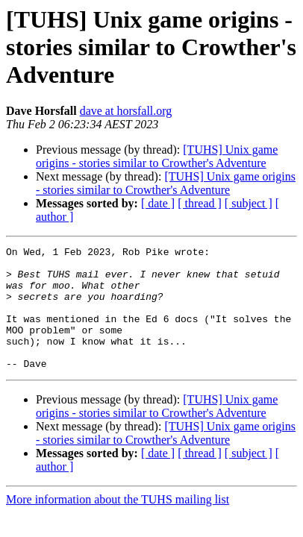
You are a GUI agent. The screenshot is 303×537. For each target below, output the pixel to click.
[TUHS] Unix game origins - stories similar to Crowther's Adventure (157, 156)
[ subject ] (248, 203)
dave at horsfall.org (126, 110)
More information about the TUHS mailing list (117, 524)
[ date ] (158, 203)
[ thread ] (200, 203)
